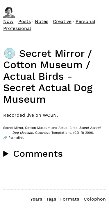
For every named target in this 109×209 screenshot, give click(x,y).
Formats (69, 199)
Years (36, 199)
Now (8, 21)
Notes (41, 21)
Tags (51, 199)
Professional (17, 28)
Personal (85, 21)
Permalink (16, 138)
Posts (24, 21)
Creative (62, 21)
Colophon (95, 199)
